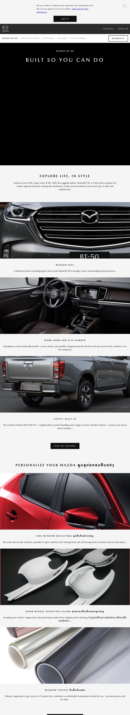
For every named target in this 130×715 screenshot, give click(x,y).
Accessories (78, 38)
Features (48, 38)
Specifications (30, 38)
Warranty (118, 38)
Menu (123, 28)
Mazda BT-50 (10, 38)
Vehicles (108, 29)
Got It (65, 19)
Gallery (62, 38)
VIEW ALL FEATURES (65, 446)
